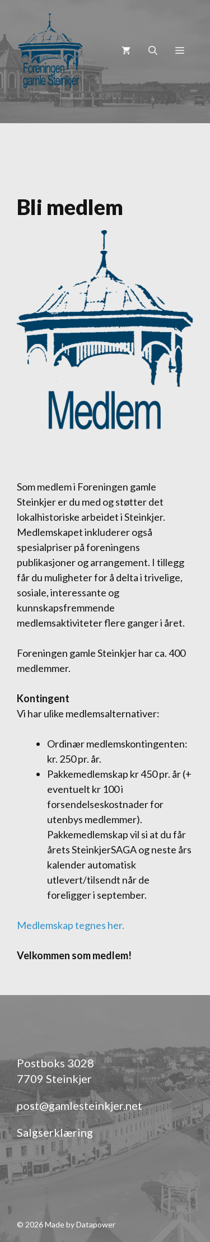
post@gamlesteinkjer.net (79, 1105)
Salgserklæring (55, 1132)
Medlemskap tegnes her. (70, 925)
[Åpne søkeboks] (152, 50)
